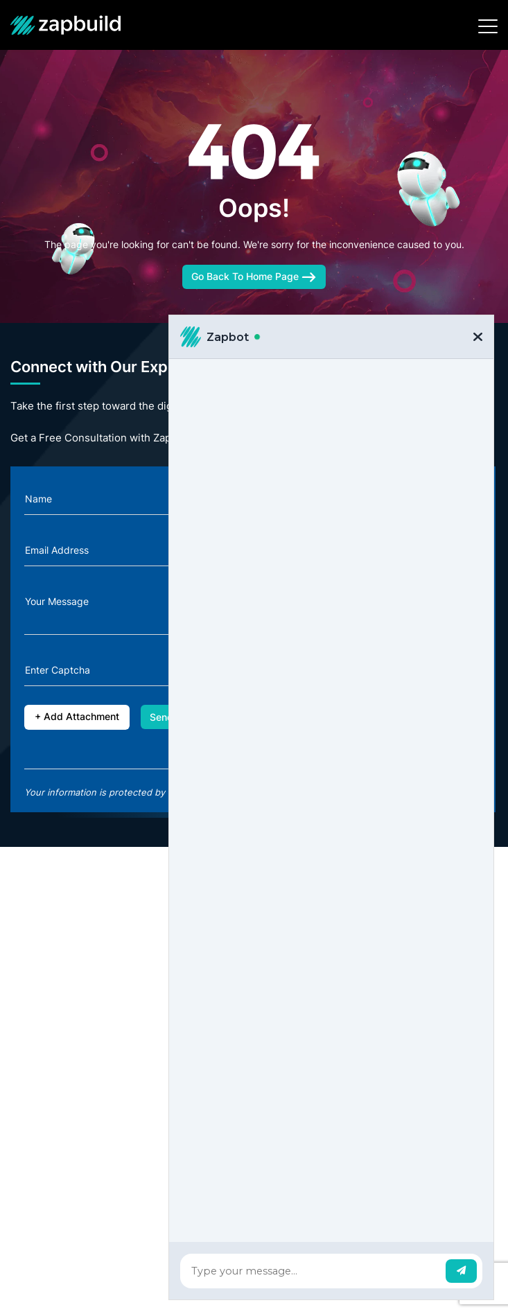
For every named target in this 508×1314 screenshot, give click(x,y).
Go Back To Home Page (254, 276)
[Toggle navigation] (488, 26)
